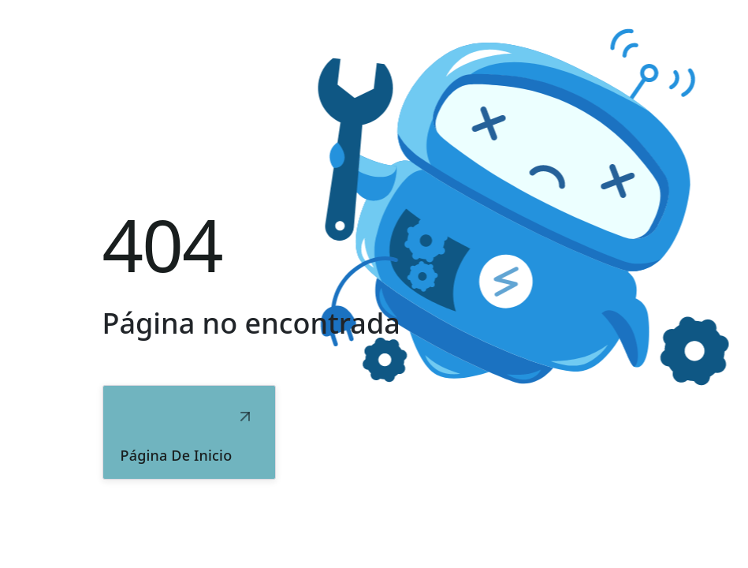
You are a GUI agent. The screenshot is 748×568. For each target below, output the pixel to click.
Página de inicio (177, 455)
